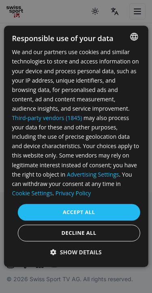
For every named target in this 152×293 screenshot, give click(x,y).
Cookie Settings (32, 193)
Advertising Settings (93, 174)
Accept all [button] (79, 212)
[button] (76, 252)
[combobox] (134, 37)
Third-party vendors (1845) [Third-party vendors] (47, 118)
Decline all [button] (78, 233)
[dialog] (76, 146)
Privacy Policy (73, 193)
